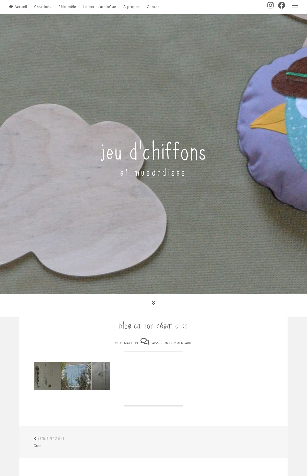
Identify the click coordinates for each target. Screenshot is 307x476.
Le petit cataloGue (99, 7)
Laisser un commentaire (171, 343)
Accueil (18, 7)
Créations (42, 7)
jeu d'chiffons (153, 149)
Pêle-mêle (67, 7)
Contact (154, 7)
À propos (131, 7)
